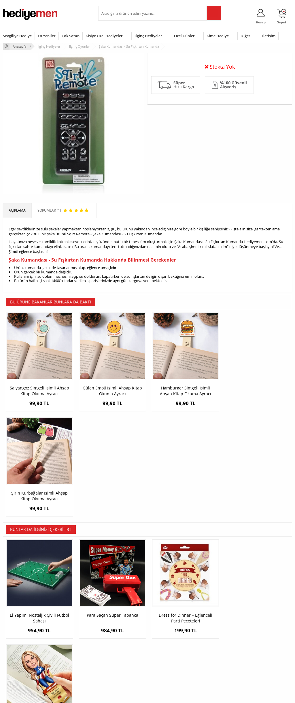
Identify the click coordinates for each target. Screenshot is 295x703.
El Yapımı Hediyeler (67, 645)
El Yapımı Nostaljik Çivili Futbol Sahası (39, 515)
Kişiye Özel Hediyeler (104, 35)
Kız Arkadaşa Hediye (68, 637)
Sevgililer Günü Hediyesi (169, 619)
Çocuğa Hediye (212, 637)
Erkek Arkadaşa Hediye (70, 628)
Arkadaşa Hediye (213, 654)
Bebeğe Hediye (212, 645)
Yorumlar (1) (280, 65)
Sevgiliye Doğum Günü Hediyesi (119, 639)
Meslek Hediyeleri (66, 663)
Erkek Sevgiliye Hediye (119, 649)
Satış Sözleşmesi (16, 637)
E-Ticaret (130, 695)
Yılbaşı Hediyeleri (164, 637)
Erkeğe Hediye (211, 619)
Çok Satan (71, 35)
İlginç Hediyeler (148, 35)
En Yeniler (47, 35)
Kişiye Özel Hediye (67, 619)
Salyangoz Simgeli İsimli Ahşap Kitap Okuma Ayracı (39, 390)
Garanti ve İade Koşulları (22, 645)
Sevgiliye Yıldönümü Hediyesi (117, 669)
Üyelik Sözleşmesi (17, 628)
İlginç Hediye (210, 663)
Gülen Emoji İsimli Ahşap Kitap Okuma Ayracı (111, 390)
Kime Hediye (218, 35)
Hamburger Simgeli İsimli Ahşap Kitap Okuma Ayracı (183, 390)
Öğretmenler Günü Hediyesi (165, 656)
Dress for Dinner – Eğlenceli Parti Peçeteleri (184, 515)
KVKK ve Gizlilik (15, 654)
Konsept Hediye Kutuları (120, 619)
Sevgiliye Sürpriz (65, 654)
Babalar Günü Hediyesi (168, 667)
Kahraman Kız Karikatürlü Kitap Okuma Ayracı (256, 515)
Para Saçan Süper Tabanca (111, 512)
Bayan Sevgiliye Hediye (119, 658)
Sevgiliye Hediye (17, 35)
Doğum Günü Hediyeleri (169, 628)
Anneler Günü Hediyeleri (170, 645)
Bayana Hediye (212, 628)
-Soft (117, 695)
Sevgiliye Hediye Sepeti (119, 628)
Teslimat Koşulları (17, 619)
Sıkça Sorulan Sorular (20, 663)
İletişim (268, 35)
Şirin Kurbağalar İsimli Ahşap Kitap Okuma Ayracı (256, 390)
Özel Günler (184, 35)
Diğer (245, 35)
